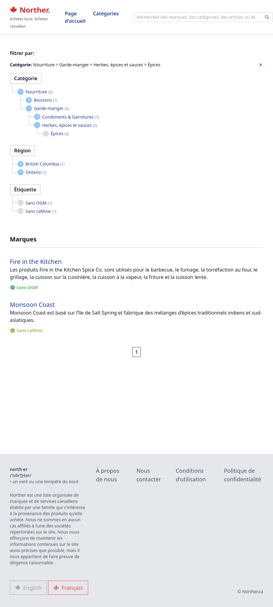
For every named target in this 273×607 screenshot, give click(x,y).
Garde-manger (51, 108)
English (28, 587)
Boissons (45, 100)
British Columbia (44, 164)
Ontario (35, 172)
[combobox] (203, 17)
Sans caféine (40, 211)
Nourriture (39, 92)
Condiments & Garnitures (70, 117)
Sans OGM (38, 203)
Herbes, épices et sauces (69, 125)
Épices (60, 133)
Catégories (106, 13)
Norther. (30, 10)
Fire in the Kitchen (36, 261)
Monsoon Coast (32, 304)
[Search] (267, 17)
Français (68, 587)
